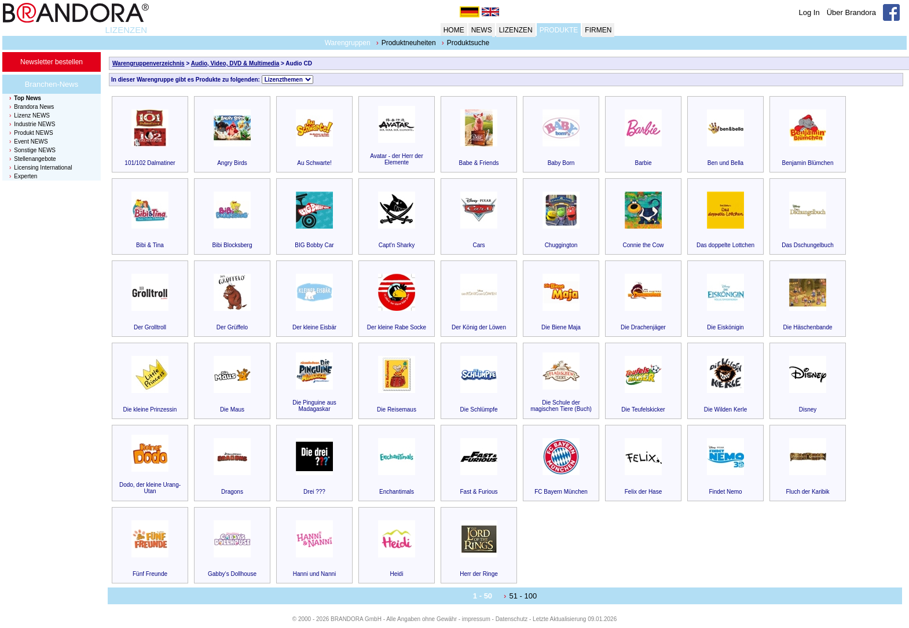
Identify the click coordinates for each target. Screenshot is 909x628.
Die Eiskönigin (725, 327)
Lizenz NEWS (32, 115)
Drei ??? (314, 492)
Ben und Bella (725, 163)
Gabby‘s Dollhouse (232, 574)
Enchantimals (396, 492)
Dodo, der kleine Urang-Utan (150, 488)
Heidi (397, 574)
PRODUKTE (559, 30)
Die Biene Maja (561, 327)
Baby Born (561, 163)
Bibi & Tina (150, 245)
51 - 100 (523, 596)
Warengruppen (348, 43)
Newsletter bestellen (51, 62)
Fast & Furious (478, 492)
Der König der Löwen (479, 327)
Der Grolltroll (150, 327)
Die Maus (232, 409)
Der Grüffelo (232, 327)
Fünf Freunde (150, 574)
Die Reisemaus (396, 409)
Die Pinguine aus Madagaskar (314, 405)
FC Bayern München (561, 492)
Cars (478, 245)
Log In (809, 12)
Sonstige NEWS (35, 150)
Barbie (643, 163)
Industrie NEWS (34, 124)
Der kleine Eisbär (314, 327)
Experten (25, 176)
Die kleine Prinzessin (150, 409)
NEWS (481, 30)
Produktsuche (468, 43)
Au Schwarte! (314, 163)
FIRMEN (598, 30)
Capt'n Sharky (397, 245)
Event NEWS (30, 141)
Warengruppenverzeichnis (148, 63)
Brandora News (34, 107)
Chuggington (561, 245)
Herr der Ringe (479, 574)
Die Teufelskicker (643, 409)
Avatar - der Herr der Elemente (396, 159)
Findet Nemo (725, 492)
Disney (808, 409)
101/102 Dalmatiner (149, 163)
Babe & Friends (479, 163)
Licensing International (43, 167)
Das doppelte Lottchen (725, 245)
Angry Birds (232, 163)
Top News (27, 98)
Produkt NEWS (33, 133)
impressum (476, 619)
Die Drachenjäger (643, 327)
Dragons (232, 492)
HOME (453, 30)
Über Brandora (851, 12)
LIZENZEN (126, 30)
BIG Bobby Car (314, 245)
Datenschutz (512, 619)
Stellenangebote (35, 159)
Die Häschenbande (807, 327)
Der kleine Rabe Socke (396, 327)
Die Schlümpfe (478, 409)
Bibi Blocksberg (232, 245)
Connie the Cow (643, 245)
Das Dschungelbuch (808, 245)
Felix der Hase (643, 492)
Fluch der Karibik (807, 492)
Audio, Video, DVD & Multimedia (235, 63)
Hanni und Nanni (314, 574)
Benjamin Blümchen (808, 163)
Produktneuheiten (409, 43)
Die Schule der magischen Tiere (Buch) (561, 405)
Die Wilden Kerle (725, 409)
